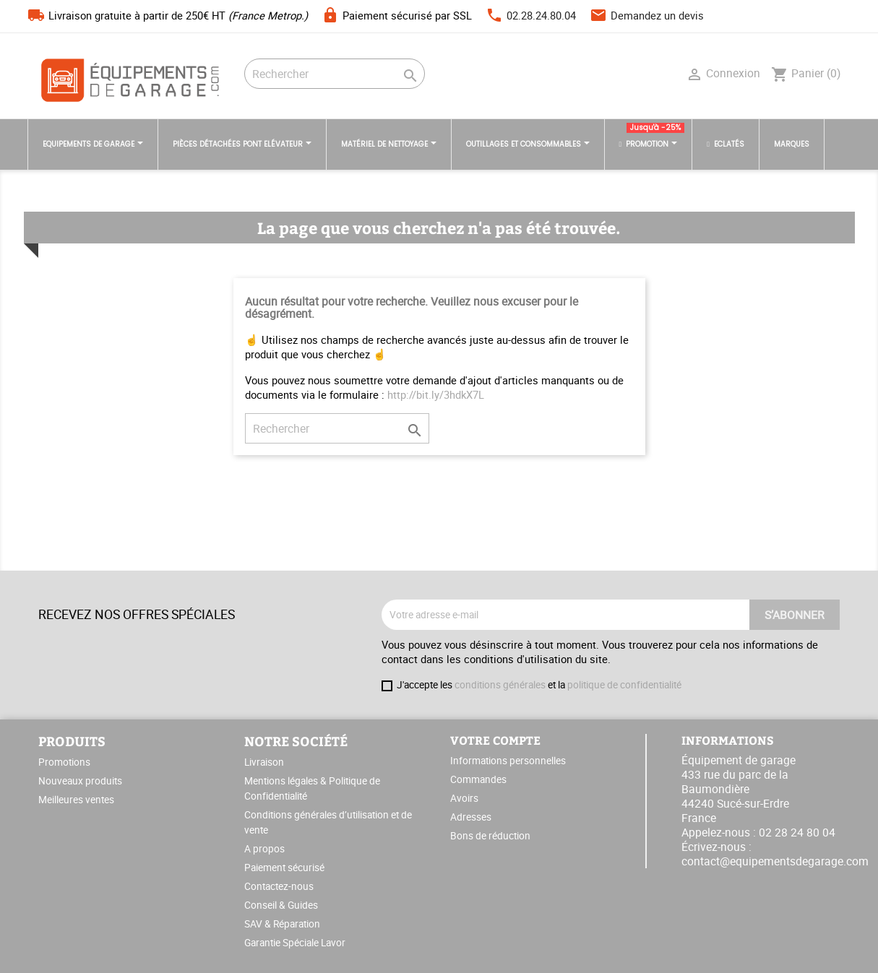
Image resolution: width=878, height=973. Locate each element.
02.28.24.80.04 (541, 15)
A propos (264, 848)
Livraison (264, 762)
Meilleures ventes (76, 799)
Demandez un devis (657, 15)
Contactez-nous (279, 886)
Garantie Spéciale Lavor (294, 942)
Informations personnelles (508, 760)
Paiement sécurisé (284, 867)
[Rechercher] (334, 74)
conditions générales (500, 684)
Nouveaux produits (80, 780)
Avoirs (464, 798)
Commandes (478, 779)
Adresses (470, 816)
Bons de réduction (490, 835)
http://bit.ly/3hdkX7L (435, 394)
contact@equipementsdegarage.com (775, 861)
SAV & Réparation (282, 923)
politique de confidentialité (624, 684)
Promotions (64, 762)
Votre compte (495, 740)
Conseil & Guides (281, 905)
